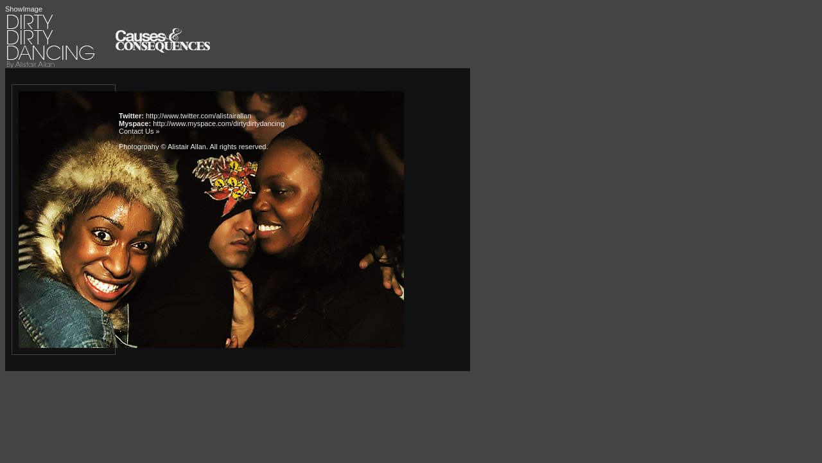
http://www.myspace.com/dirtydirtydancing (218, 123)
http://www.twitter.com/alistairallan (198, 116)
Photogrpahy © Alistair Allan (162, 146)
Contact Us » (139, 131)
